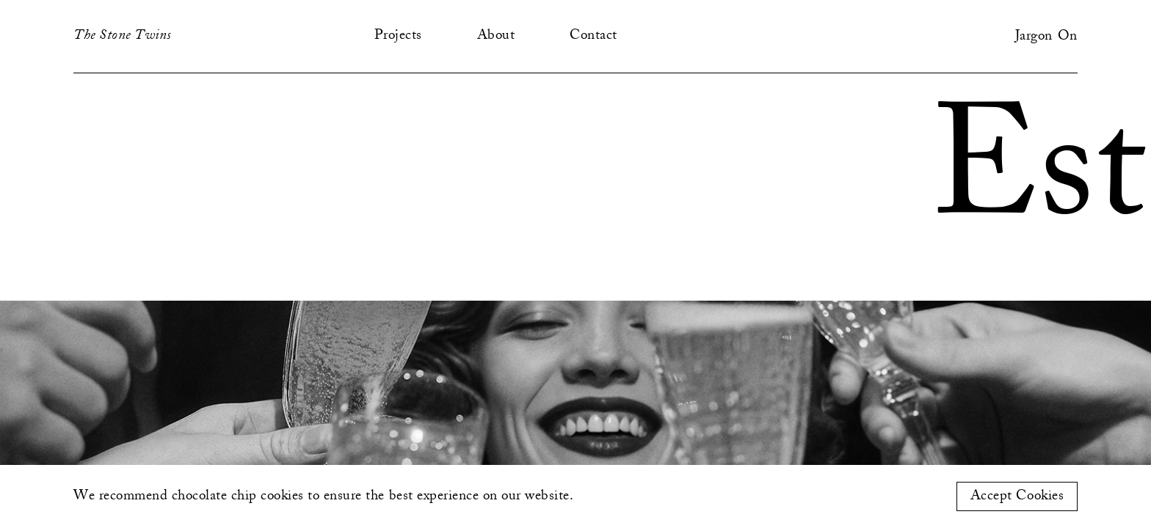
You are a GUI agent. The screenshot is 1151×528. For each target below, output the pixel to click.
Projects (398, 36)
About (496, 36)
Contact (593, 36)
